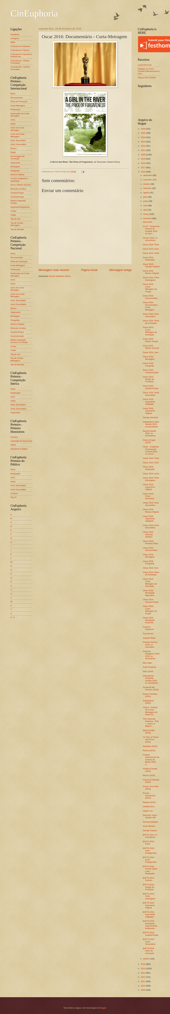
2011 (143, 981)
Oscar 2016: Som (150, 352)
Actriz (13, 124)
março (146, 214)
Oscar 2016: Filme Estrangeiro (151, 278)
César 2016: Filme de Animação (151, 573)
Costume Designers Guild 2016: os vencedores (151, 655)
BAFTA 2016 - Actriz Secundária (149, 941)
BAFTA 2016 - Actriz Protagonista (149, 859)
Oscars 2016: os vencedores (150, 239)
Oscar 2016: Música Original (151, 272)
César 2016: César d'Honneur (148, 496)
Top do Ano (15, 219)
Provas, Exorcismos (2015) (149, 795)
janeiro (146, 959)
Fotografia (15, 170)
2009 (143, 990)
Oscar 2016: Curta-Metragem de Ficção (150, 288)
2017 (143, 167)
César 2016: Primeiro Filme (150, 542)
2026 (143, 129)
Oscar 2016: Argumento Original (149, 410)
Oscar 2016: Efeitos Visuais (150, 340)
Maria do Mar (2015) (149, 731)
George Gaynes (150, 830)
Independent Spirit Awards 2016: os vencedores (151, 424)
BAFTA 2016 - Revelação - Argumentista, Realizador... (150, 924)
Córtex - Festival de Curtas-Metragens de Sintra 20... (150, 711)
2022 (143, 146)
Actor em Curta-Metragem (18, 129)
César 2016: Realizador (149, 468)
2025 (143, 133)
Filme (13, 93)
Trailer (13, 215)
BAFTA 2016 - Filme (149, 842)
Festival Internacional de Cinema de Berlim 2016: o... (151, 760)
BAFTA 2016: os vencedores (150, 836)
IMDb (13, 42)
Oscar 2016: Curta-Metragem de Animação (150, 331)
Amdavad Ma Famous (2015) (151, 688)
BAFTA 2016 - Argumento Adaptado (149, 914)
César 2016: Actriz (151, 473)
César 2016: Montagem (149, 555)
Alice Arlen (147, 222)
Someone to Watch (19, 449)
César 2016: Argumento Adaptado (149, 518)
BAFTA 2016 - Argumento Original (149, 905)
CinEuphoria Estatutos (20, 46)
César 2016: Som (150, 568)
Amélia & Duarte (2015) (150, 770)
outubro (147, 184)
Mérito (13, 445)
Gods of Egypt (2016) (149, 441)
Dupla (13, 152)
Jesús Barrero (149, 826)
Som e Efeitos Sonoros (21, 185)
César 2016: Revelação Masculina (149, 592)
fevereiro (147, 218)
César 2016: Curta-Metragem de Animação (150, 582)
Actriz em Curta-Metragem (18, 135)
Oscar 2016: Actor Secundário (151, 315)
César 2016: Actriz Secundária (151, 526)
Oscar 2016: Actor (151, 249)
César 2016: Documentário (150, 549)
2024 (143, 137)
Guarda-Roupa (17, 193)
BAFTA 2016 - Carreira (149, 879)
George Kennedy (150, 417)
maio (145, 205)
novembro (148, 179)
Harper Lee (148, 811)
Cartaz (13, 211)
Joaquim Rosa (149, 638)
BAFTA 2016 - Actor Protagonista (149, 850)
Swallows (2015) (150, 746)
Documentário (17, 97)
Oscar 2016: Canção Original (151, 265)
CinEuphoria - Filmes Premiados (20, 61)
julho (145, 197)
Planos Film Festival (147, 77)
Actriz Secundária (18, 144)
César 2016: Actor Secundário (151, 504)
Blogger (102, 1008)
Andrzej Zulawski (150, 822)
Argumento (15, 163)
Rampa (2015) (149, 802)
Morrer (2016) (149, 775)
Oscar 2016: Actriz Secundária (151, 393)
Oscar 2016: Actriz (151, 253)
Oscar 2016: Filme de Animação (151, 321)
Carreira (14, 437)
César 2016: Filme (151, 458)
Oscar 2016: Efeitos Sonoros (151, 347)
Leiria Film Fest (145, 65)
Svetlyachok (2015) (148, 701)
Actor (13, 120)
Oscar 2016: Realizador (149, 258)
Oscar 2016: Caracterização (151, 371)
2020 (143, 154)
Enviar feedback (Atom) (60, 276)
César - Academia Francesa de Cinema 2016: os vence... (151, 450)
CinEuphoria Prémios (20, 50)
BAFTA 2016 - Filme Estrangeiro (149, 896)
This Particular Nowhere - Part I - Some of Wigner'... (151, 722)
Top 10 (14, 497)
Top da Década (17, 229)
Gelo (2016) (148, 671)
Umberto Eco (148, 806)
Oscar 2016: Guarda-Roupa (150, 387)
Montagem (15, 166)
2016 (143, 172)
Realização (15, 109)
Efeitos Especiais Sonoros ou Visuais (19, 341)
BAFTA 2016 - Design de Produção (149, 887)
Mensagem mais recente (54, 270)
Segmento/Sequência (20, 207)
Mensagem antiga (120, 270)
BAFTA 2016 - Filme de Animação (149, 950)
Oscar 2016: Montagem (149, 357)
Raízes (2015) (149, 750)
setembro (147, 188)
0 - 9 (13, 617)
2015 (143, 964)
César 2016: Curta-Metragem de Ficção (150, 610)
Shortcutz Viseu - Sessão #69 (150, 816)
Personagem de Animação (18, 157)
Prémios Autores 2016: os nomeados (150, 644)
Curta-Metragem (18, 105)
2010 (143, 986)
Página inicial (89, 270)
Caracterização (17, 197)
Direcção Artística (18, 189)
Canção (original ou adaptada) (19, 179)
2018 (143, 163)
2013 (143, 973)
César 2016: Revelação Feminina (149, 620)
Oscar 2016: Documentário (150, 297)
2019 (143, 159)
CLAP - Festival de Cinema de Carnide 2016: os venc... (151, 230)
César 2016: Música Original (151, 510)
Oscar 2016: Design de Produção (148, 379)
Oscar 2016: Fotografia (148, 364)
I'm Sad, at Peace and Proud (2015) (151, 739)
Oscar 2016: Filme (151, 244)
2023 (143, 142)
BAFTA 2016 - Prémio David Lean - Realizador (150, 870)
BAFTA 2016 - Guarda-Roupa (150, 933)
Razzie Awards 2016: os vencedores (149, 433)
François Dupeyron (148, 628)
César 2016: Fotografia (148, 562)
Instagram (15, 38)
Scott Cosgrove (149, 667)
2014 (143, 968)
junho (146, 201)
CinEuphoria (34, 13)
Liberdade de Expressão (21, 441)
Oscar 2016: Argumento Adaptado (149, 401)
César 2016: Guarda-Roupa (150, 600)
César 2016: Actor (151, 462)
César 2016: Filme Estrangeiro (151, 479)
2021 (143, 150)
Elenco (14, 148)
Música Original (17, 174)
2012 (143, 977)
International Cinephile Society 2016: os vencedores (150, 679)
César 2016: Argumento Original (149, 487)
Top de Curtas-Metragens (17, 224)
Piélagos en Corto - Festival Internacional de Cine (149, 71)
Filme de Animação (19, 101)
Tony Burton (148, 633)
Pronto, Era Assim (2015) (151, 787)
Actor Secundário (18, 140)
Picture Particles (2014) (150, 695)
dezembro (148, 175)
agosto (146, 192)
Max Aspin (147, 663)
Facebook (15, 34)
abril (145, 210)
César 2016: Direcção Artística (148, 534)
